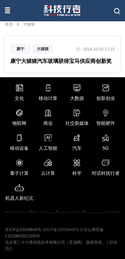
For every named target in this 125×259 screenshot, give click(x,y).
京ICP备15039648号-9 (63, 229)
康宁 (20, 49)
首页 (9, 24)
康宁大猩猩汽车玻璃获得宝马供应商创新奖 (61, 61)
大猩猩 (43, 49)
